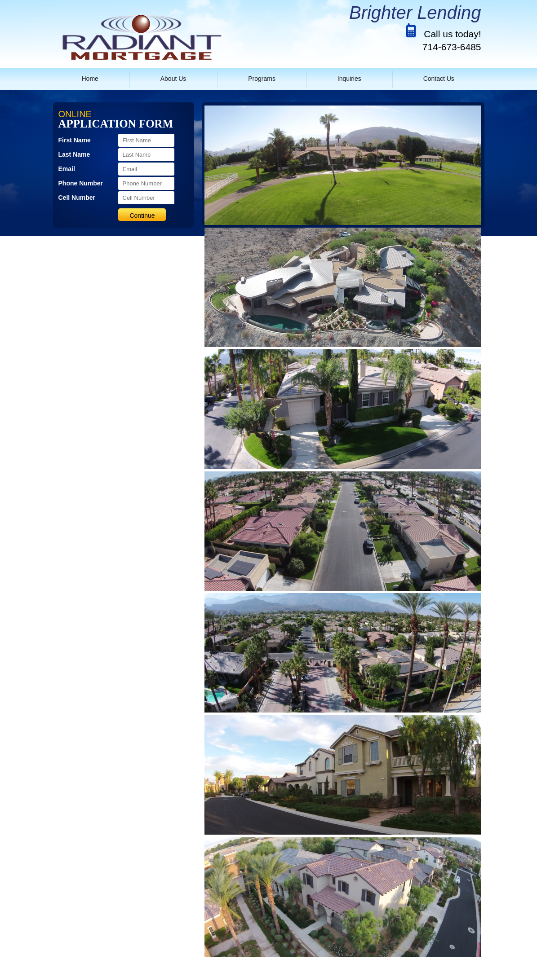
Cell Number (76, 197)
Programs (261, 78)
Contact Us (438, 78)
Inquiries (349, 78)
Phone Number (80, 183)
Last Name (74, 154)
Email (66, 168)
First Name (74, 140)
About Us (173, 78)
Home (90, 78)
